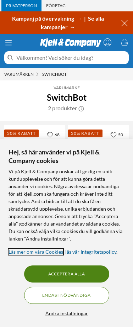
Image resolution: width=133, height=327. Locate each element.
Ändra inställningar (66, 313)
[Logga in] (107, 42)
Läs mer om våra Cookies (36, 252)
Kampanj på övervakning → (47, 18)
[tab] (21, 5)
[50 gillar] (116, 134)
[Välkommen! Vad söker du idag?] (71, 57)
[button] (81, 108)
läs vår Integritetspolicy (90, 252)
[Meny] (8, 42)
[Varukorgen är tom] (124, 42)
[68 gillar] (53, 134)
